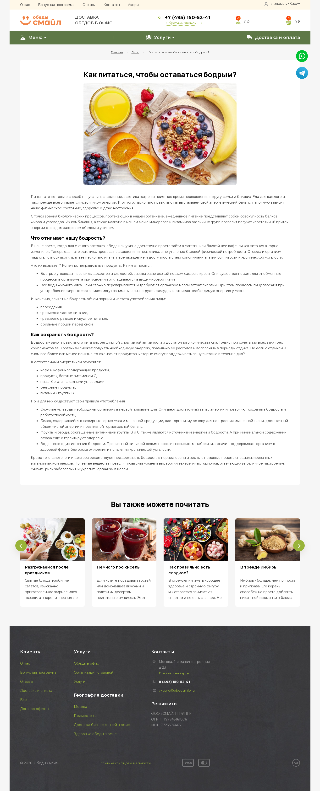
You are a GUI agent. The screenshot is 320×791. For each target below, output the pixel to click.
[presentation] (20, 543)
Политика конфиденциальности (124, 763)
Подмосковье (86, 716)
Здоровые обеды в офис (95, 734)
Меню (33, 37)
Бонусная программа (56, 5)
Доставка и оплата (273, 37)
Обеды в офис (86, 663)
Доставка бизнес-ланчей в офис (102, 725)
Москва (80, 706)
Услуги (160, 37)
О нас (25, 5)
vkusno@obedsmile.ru (177, 690)
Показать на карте (174, 673)
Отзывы (89, 5)
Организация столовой (93, 672)
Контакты (112, 5)
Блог (24, 700)
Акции (133, 5)
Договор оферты (34, 709)
